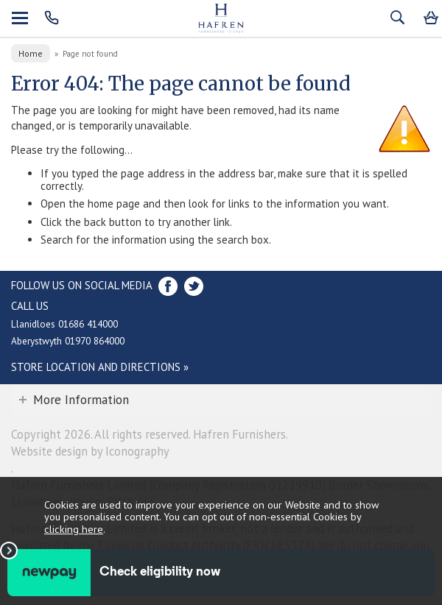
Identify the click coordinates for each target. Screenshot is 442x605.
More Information (81, 400)
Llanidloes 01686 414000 (64, 323)
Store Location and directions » (100, 367)
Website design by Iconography (90, 451)
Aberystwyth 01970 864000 (67, 340)
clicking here (73, 529)
